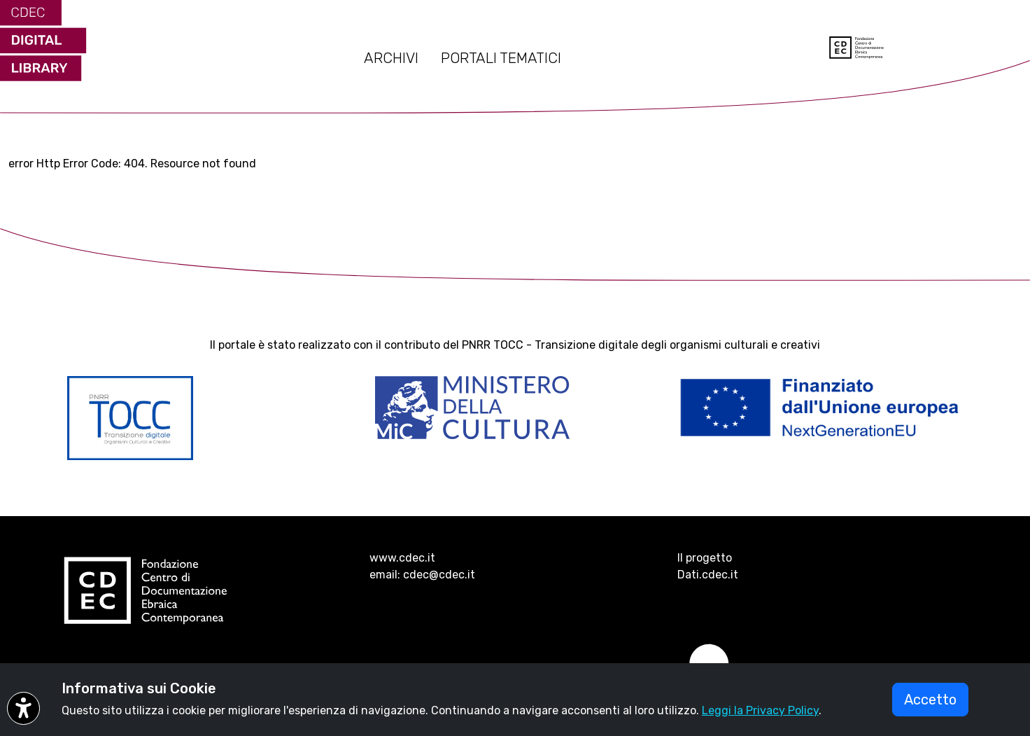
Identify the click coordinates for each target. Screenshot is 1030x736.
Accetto (930, 699)
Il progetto (704, 557)
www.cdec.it (402, 557)
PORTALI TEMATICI (501, 58)
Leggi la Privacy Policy (760, 710)
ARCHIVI (391, 58)
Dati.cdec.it (707, 574)
